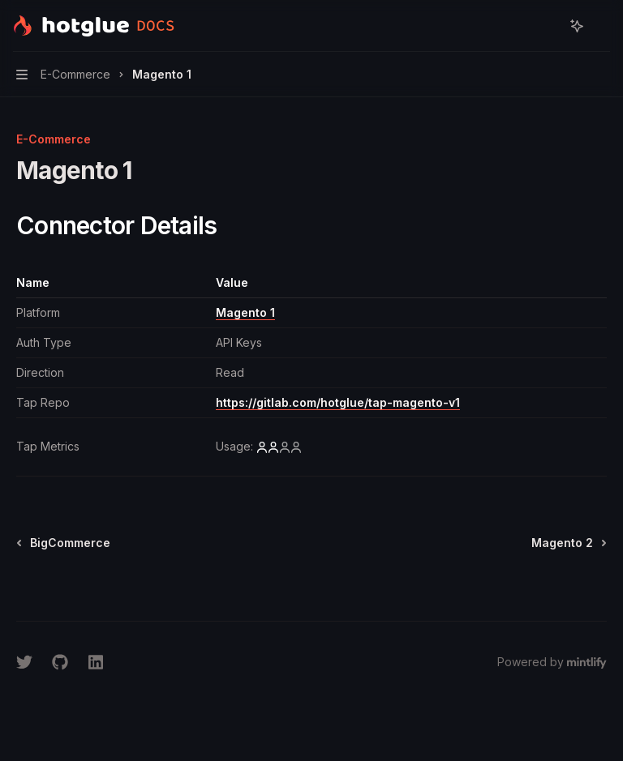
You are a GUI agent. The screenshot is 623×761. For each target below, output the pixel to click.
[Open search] (547, 26)
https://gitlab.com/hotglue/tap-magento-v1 (338, 402)
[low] (279, 446)
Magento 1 (245, 312)
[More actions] (602, 26)
